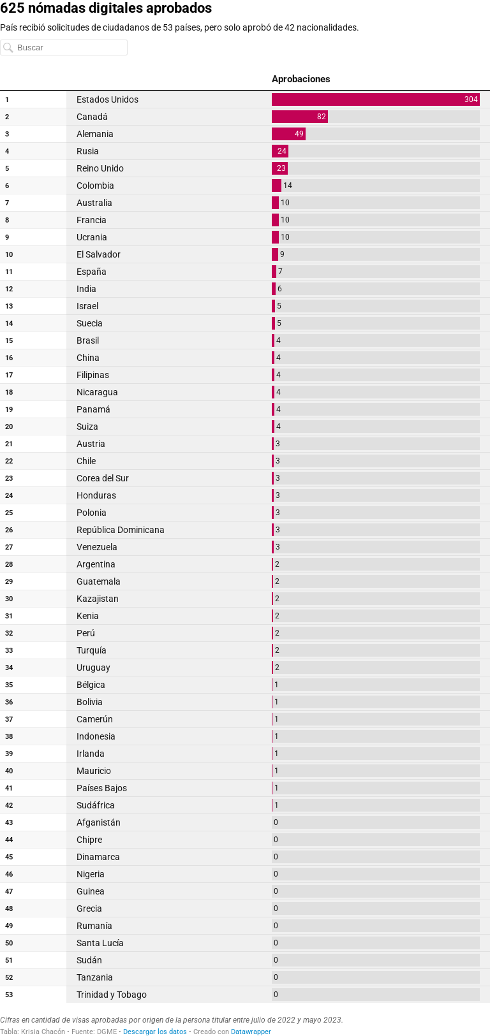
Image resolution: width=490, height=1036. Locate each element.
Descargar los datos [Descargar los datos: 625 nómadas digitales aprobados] (155, 1032)
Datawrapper (251, 1032)
